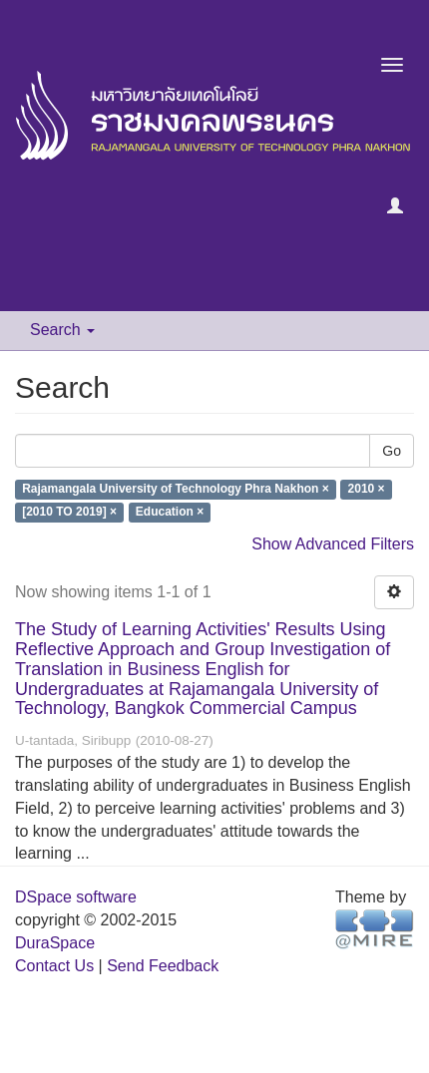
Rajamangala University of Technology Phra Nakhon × (175, 490)
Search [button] (62, 329)
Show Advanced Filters (332, 544)
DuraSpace (55, 942)
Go (391, 451)
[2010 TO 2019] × (69, 513)
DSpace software (76, 897)
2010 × (366, 490)
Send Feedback (162, 965)
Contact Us (54, 965)
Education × (170, 513)
